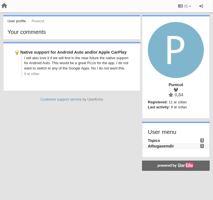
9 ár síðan (31, 74)
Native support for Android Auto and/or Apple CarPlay (73, 52)
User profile (16, 21)
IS (184, 6)
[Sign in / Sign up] (201, 6)
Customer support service (61, 99)
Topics (154, 140)
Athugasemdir (161, 146)
